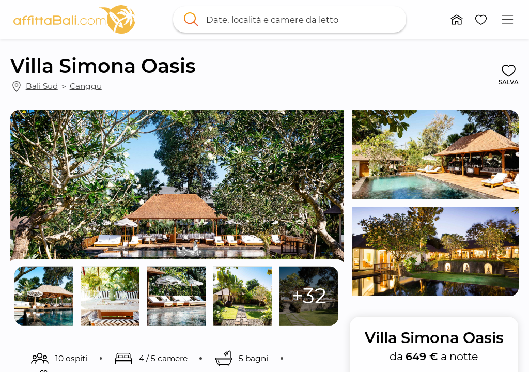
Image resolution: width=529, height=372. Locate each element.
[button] (456, 19)
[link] (74, 19)
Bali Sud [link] (42, 86)
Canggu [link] (86, 86)
